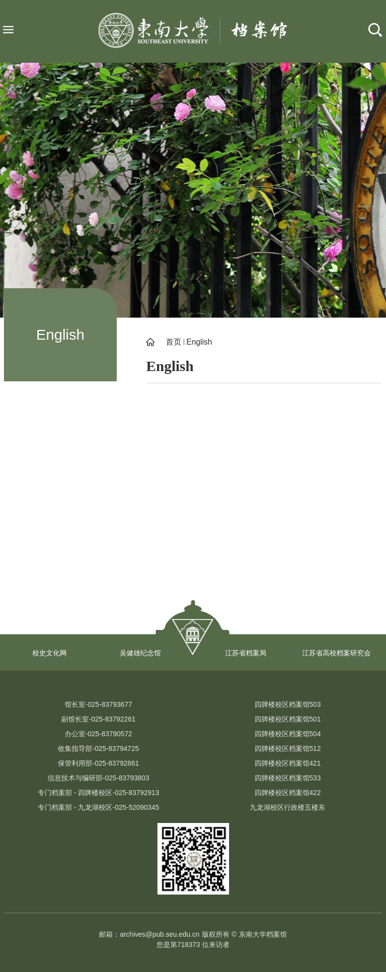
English (199, 342)
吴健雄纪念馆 (140, 653)
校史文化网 (49, 653)
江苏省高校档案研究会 (336, 653)
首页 (173, 342)
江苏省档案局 (245, 653)
